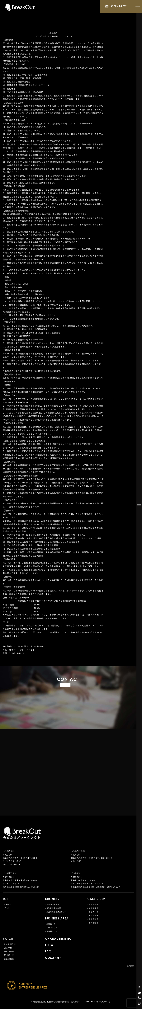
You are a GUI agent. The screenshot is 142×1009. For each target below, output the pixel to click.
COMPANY (53, 958)
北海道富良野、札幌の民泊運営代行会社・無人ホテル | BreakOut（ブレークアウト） (72, 1002)
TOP (6, 899)
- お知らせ (7, 904)
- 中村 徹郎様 (92, 923)
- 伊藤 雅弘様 (92, 908)
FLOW (49, 945)
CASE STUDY (96, 899)
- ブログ (6, 908)
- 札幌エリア (50, 924)
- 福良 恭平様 (92, 904)
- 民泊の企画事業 (52, 904)
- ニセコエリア (51, 927)
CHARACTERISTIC (58, 939)
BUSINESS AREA (57, 918)
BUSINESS (52, 899)
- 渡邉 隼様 (7, 948)
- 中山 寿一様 (92, 912)
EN (139, 986)
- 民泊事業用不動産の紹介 (56, 912)
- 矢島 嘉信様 (8, 959)
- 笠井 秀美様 (92, 915)
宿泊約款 (130, 966)
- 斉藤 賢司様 (8, 951)
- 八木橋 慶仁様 (9, 944)
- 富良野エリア (51, 931)
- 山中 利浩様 (92, 919)
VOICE (8, 939)
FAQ (48, 951)
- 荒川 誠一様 (8, 955)
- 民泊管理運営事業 (53, 908)
